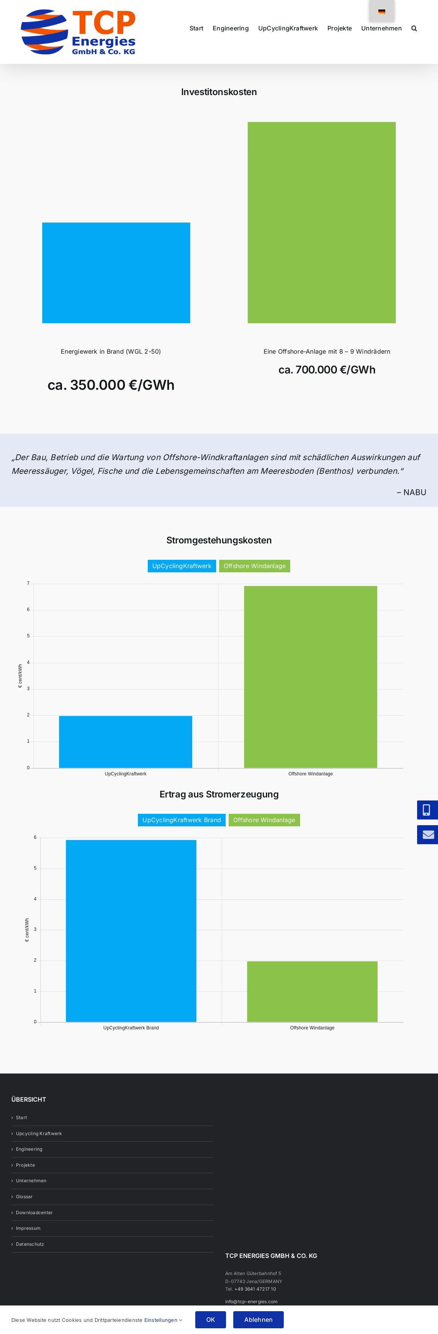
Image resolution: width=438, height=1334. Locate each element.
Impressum (28, 1243)
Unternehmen (31, 1195)
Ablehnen (258, 1319)
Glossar (24, 1211)
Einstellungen (163, 1320)
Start (21, 1132)
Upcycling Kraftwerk (39, 1148)
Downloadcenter (34, 1227)
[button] (414, 27)
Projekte (25, 1180)
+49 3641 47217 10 (255, 1304)
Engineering (29, 1164)
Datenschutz (30, 1259)
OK (210, 1319)
